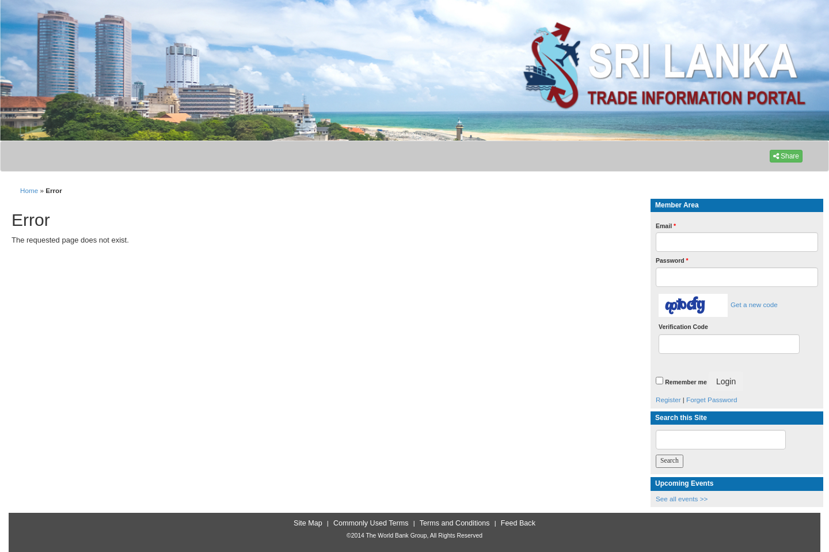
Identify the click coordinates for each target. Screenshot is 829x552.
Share (786, 156)
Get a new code (754, 304)
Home (29, 190)
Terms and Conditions (455, 523)
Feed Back (518, 523)
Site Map (308, 523)
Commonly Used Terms (370, 523)
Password (672, 260)
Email (666, 225)
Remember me (685, 382)
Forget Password (711, 399)
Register (668, 399)
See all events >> (682, 498)
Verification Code (683, 326)
